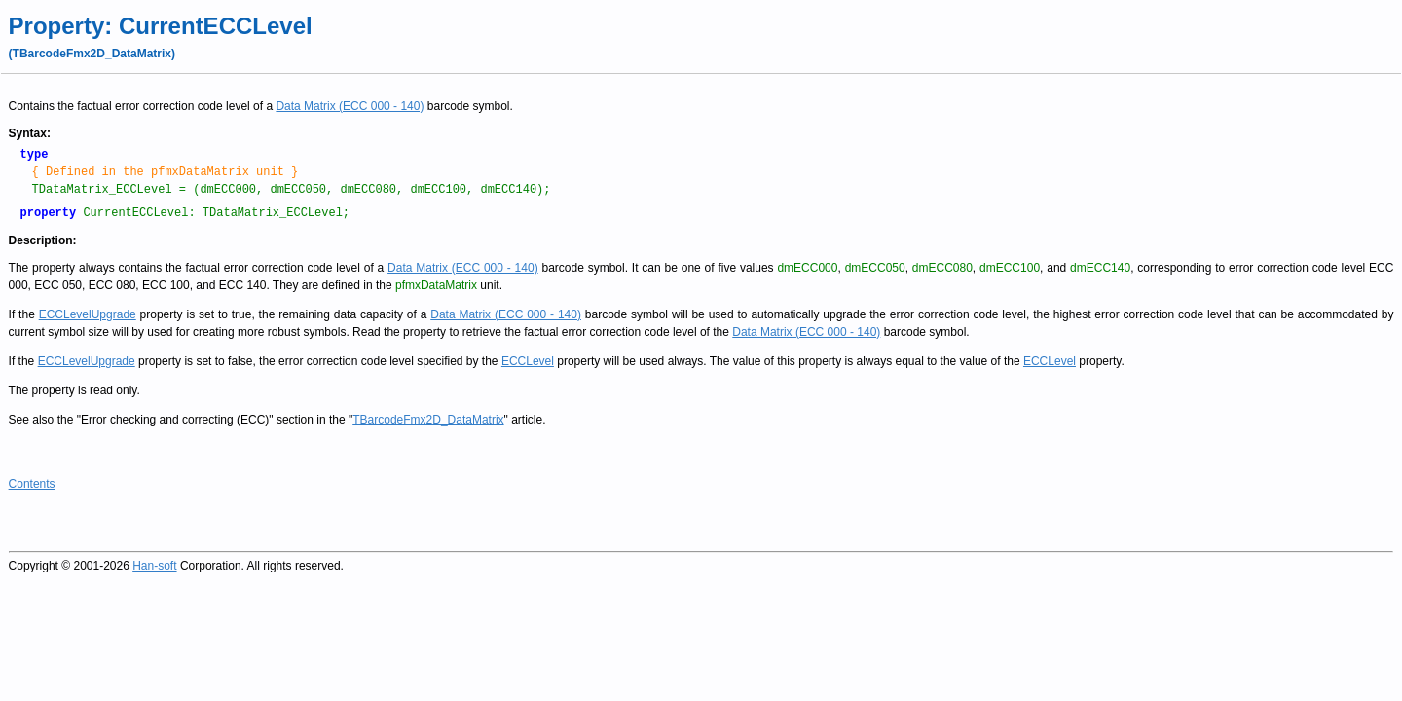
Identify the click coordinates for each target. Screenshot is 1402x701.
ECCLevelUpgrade (87, 314)
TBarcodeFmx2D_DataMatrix (427, 419)
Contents (32, 484)
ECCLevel (527, 361)
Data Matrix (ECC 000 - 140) (350, 106)
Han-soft (154, 565)
